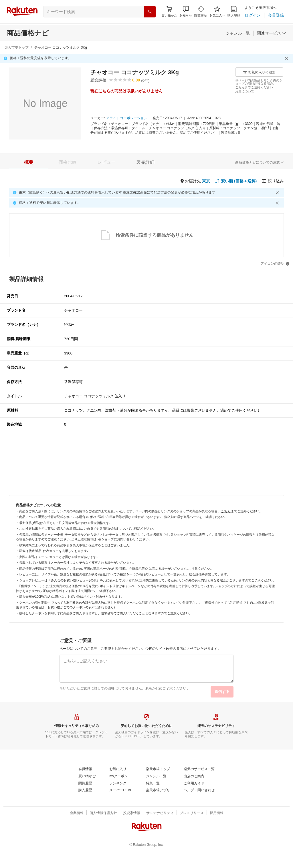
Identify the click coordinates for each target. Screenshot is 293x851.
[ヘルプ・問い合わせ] (199, 790)
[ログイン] (253, 15)
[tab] (28, 162)
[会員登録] (276, 15)
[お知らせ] (185, 11)
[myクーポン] (118, 776)
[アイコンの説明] (275, 264)
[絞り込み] (273, 181)
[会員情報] (85, 769)
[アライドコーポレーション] (126, 118)
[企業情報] (77, 813)
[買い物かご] (87, 776)
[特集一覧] (153, 783)
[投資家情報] (131, 813)
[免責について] (244, 91)
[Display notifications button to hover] (169, 11)
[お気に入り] (217, 11)
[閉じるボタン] (287, 58)
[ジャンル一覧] (238, 33)
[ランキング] (117, 783)
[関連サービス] (271, 33)
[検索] (150, 11)
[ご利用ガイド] (194, 783)
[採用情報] (216, 813)
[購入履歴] (233, 11)
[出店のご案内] (194, 776)
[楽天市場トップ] (158, 769)
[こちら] (240, 87)
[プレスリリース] (192, 813)
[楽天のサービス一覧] (199, 769)
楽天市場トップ (17, 47)
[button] (185, 11)
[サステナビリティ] (160, 813)
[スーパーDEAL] (120, 790)
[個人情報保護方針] (103, 813)
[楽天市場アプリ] (158, 790)
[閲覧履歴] (200, 11)
